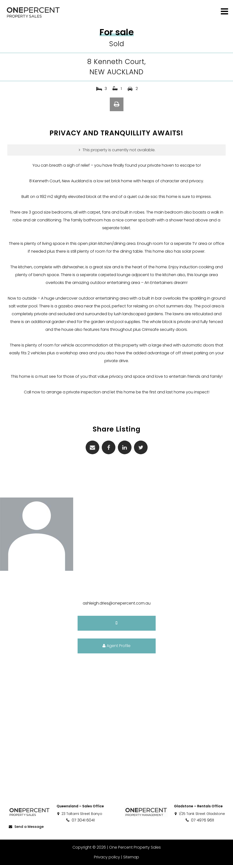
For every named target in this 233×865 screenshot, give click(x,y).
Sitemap (131, 857)
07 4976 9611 (199, 820)
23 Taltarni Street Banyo (79, 813)
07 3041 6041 (80, 820)
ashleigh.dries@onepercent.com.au (117, 603)
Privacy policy (107, 857)
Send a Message (26, 826)
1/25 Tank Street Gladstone (199, 813)
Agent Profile (116, 646)
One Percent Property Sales (135, 847)
